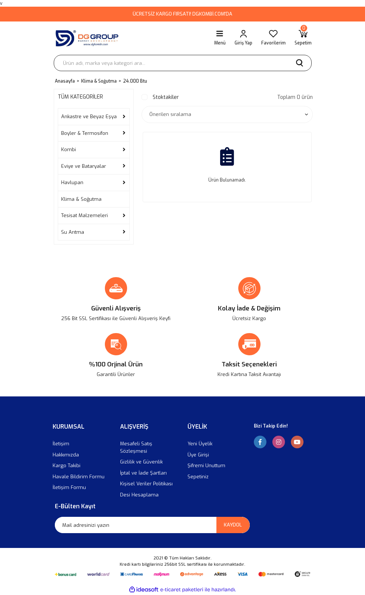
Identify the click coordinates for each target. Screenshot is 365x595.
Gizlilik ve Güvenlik (141, 462)
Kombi (68, 149)
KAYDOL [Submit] (233, 525)
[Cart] (303, 38)
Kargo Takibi (66, 465)
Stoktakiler (166, 97)
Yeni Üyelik (200, 444)
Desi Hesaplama (139, 495)
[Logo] (88, 38)
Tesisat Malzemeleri (84, 215)
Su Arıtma (72, 232)
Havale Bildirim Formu (78, 476)
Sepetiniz (198, 476)
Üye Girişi (198, 455)
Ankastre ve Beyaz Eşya (89, 116)
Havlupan (72, 182)
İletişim (61, 444)
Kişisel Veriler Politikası (146, 484)
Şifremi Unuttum (206, 465)
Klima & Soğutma (81, 199)
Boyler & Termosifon (84, 133)
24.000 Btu (135, 81)
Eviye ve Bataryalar (83, 166)
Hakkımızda (66, 455)
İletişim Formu (69, 487)
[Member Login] (243, 38)
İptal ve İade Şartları (143, 473)
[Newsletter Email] (152, 525)
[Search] (183, 63)
